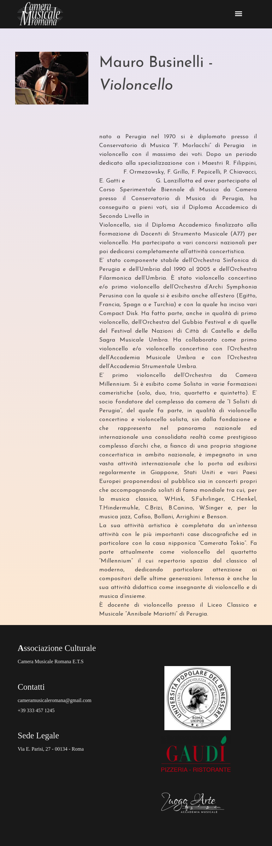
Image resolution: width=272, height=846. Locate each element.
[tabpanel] (178, 86)
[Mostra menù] (238, 13)
